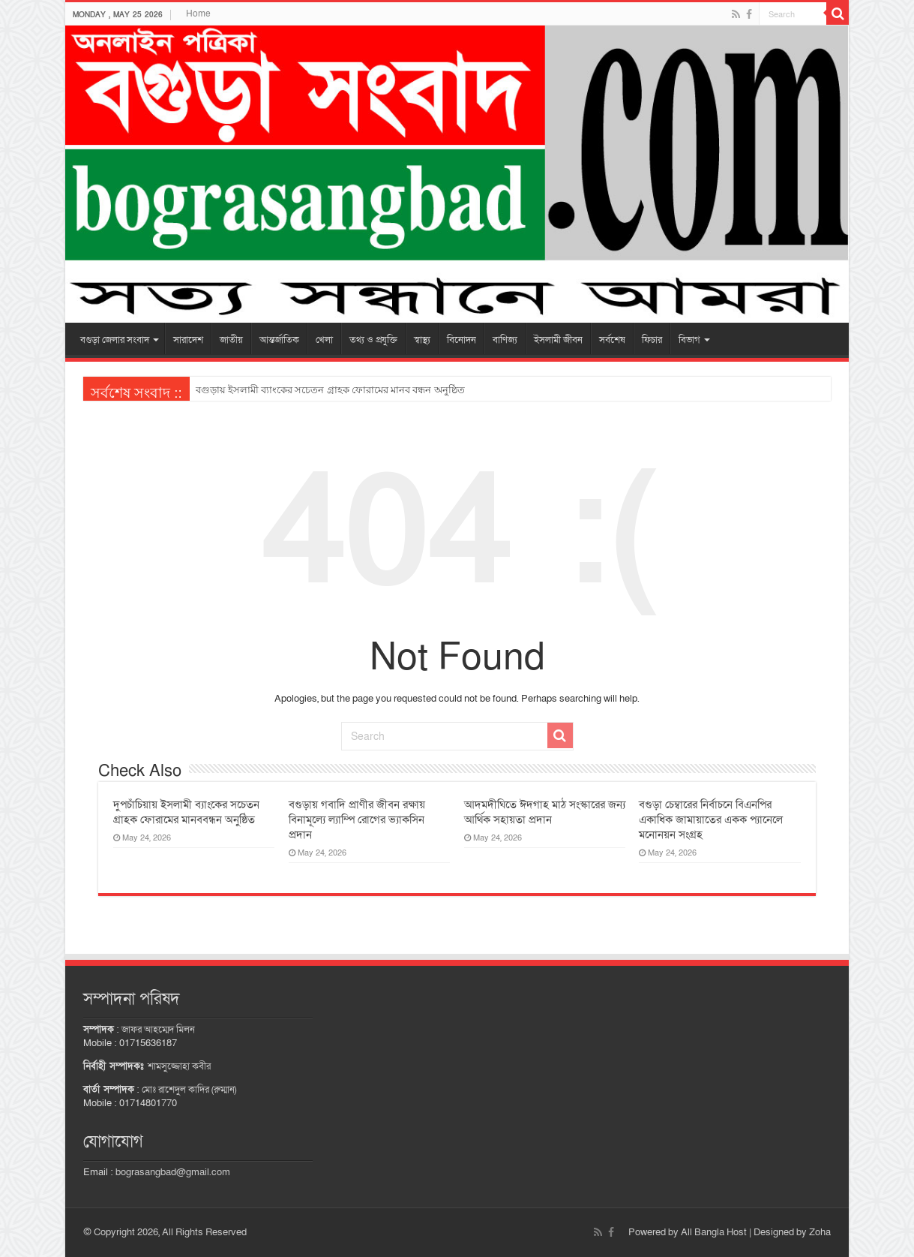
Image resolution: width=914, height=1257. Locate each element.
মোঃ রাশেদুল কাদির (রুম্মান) (189, 1089)
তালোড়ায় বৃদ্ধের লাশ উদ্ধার (250, 389)
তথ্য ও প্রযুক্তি (373, 340)
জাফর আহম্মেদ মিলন (158, 1029)
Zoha (820, 1232)
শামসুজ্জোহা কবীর (179, 1066)
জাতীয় (231, 340)
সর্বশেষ (612, 340)
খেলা (324, 340)
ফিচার (652, 340)
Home (198, 14)
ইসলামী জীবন (558, 340)
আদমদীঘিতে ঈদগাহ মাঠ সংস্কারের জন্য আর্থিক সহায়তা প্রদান (544, 812)
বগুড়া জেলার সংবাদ (114, 340)
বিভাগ (689, 340)
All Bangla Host (714, 1232)
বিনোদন (461, 340)
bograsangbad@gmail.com (172, 1172)
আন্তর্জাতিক (279, 340)
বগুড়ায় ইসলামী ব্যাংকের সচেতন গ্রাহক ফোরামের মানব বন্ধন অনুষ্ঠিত (330, 389)
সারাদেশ (188, 340)
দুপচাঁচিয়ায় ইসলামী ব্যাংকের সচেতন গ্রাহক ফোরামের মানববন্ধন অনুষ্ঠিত (186, 812)
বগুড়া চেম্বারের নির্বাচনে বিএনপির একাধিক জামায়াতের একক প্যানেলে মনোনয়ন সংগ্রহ (711, 819)
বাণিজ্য (505, 340)
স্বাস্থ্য (422, 340)
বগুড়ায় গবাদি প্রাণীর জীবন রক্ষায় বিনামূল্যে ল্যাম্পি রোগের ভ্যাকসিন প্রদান (357, 819)
